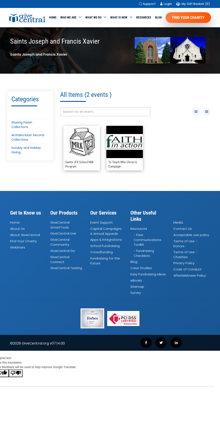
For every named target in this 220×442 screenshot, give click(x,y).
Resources (143, 17)
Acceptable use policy (191, 235)
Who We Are (68, 17)
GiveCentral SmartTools (59, 225)
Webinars (17, 247)
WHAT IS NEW (118, 17)
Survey (135, 293)
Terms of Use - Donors (185, 243)
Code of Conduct (187, 269)
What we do (93, 17)
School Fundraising (105, 246)
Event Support (101, 222)
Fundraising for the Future (105, 260)
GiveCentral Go (62, 250)
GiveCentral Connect (59, 259)
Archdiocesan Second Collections (27, 137)
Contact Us (182, 228)
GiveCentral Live (63, 233)
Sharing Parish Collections (21, 124)
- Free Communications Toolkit (147, 240)
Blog (158, 17)
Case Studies (141, 268)
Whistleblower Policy (189, 275)
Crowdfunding (101, 252)
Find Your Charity (188, 17)
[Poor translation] (16, 373)
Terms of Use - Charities (185, 254)
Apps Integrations (106, 240)
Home (53, 17)
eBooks (136, 280)
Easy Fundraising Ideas (148, 274)
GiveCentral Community (59, 242)
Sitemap (137, 286)
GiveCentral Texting (66, 268)
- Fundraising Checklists (144, 253)
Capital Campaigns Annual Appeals (106, 231)
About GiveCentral (25, 235)
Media (178, 222)
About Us (17, 228)
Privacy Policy (183, 263)
